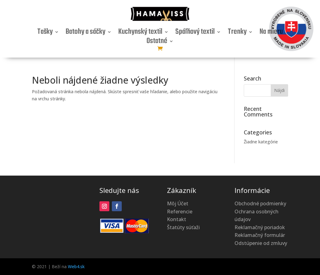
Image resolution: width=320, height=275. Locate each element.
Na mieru (271, 33)
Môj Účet (177, 203)
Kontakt (176, 219)
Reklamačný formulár (260, 235)
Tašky (45, 33)
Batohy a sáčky (85, 33)
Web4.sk (76, 266)
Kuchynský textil (140, 33)
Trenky (237, 33)
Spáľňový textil (195, 33)
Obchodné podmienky (260, 203)
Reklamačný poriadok (260, 227)
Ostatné (157, 42)
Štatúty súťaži (183, 227)
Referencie (179, 211)
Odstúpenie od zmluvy (261, 243)
